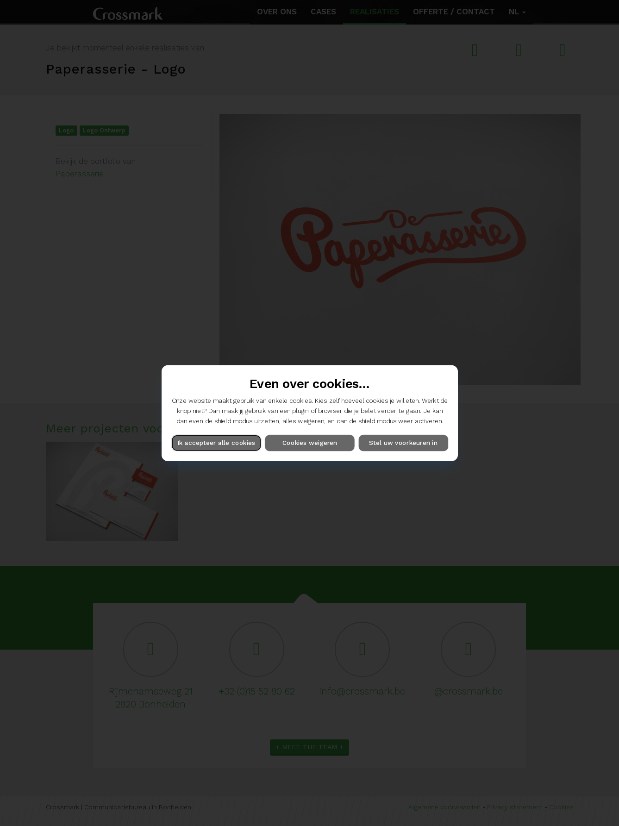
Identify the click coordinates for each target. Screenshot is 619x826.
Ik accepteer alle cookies (216, 442)
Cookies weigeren (309, 442)
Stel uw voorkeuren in (403, 442)
